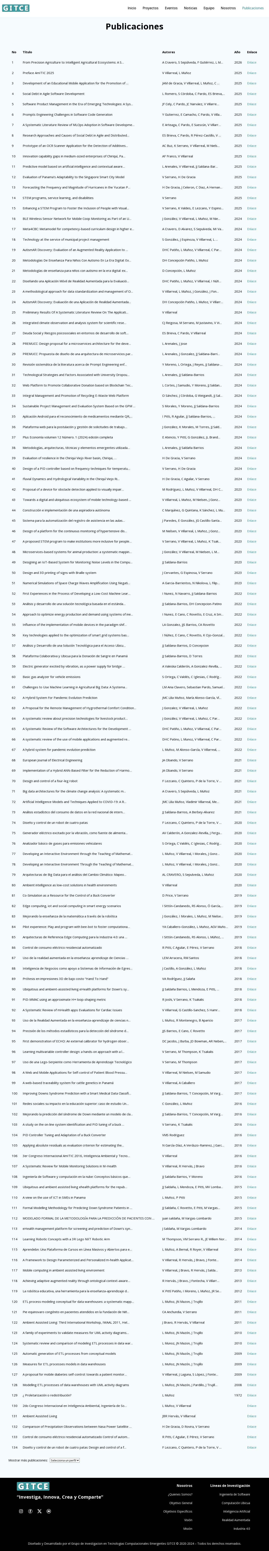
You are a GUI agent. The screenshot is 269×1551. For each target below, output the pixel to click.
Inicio (132, 8)
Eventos (171, 8)
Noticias (190, 8)
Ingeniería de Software (234, 1494)
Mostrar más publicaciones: (28, 1460)
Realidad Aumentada (236, 1520)
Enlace (251, 62)
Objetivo (175, 1503)
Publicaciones (253, 8)
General (187, 1503)
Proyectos (150, 8)
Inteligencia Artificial (236, 1511)
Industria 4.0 (241, 1529)
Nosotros (228, 8)
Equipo (208, 8)
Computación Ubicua (236, 1503)
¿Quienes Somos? (180, 1494)
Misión (187, 1529)
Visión (188, 1520)
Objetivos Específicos (177, 1511)
